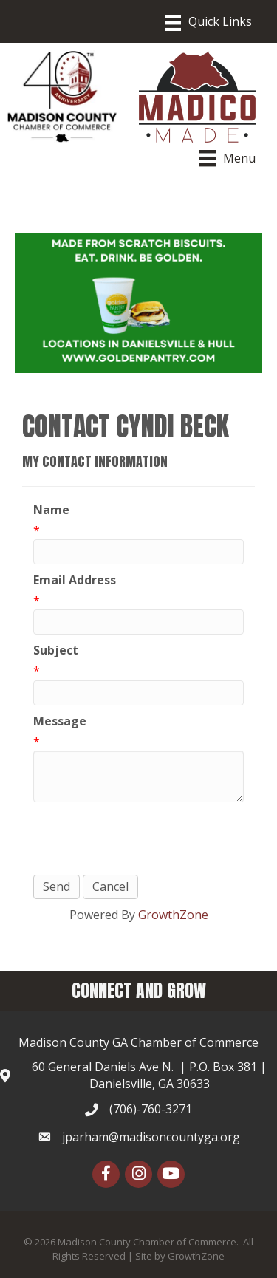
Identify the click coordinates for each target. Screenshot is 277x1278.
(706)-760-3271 (150, 1109)
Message (59, 721)
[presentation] (145, 838)
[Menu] (208, 22)
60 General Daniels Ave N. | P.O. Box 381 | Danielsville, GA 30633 (149, 1075)
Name (51, 510)
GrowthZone (173, 914)
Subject (55, 650)
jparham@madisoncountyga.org (151, 1137)
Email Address (74, 580)
